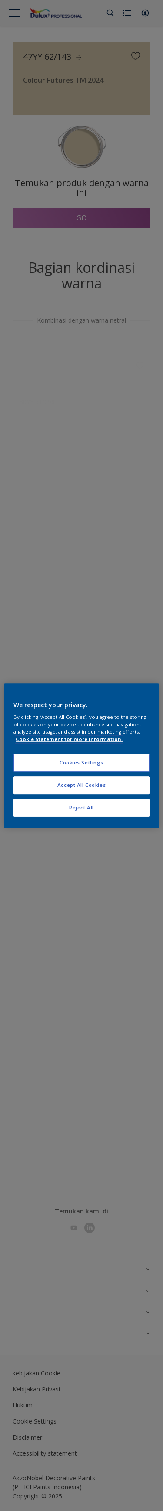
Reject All (81, 807)
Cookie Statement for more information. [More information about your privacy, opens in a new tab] (69, 739)
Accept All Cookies (81, 785)
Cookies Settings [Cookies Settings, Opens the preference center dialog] (81, 763)
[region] (81, 755)
